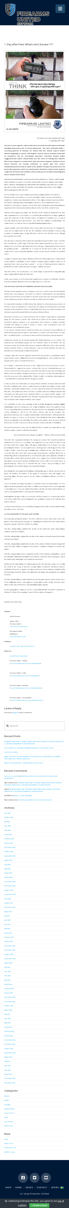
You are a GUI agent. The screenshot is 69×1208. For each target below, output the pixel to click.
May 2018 (7, 899)
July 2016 (7, 967)
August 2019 (8, 860)
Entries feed (8, 1143)
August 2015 (8, 1010)
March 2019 (8, 873)
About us (7, 1096)
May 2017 (7, 924)
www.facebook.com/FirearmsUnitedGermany (26, 700)
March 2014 (8, 1074)
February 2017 (9, 937)
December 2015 (9, 997)
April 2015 (7, 1023)
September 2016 (9, 959)
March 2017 (8, 933)
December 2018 (10, 881)
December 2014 (9, 1040)
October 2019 (8, 851)
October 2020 (8, 817)
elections (7, 1104)
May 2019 (7, 864)
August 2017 (8, 911)
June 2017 (7, 920)
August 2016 (8, 963)
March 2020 (8, 834)
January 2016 (8, 993)
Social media (8, 1126)
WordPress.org (9, 1152)
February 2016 (9, 988)
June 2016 (7, 971)
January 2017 (8, 941)
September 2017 (9, 907)
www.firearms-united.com (19, 626)
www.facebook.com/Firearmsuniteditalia (25, 676)
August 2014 (8, 1057)
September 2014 (10, 1053)
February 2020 (9, 839)
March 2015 (8, 1027)
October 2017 (8, 903)
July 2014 (7, 1061)
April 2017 (7, 928)
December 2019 (9, 847)
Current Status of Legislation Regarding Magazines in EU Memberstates (29, 748)
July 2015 (7, 1014)
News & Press (9, 1113)
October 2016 (8, 954)
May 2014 (7, 1070)
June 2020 (7, 826)
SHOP (8, 1187)
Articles (7, 1100)
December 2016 (9, 946)
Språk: (57, 1187)
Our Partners (8, 1121)
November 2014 (9, 1044)
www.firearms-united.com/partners (22, 646)
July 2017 (7, 916)
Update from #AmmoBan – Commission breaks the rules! (23, 763)
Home (18, 1187)
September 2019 (9, 856)
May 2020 (7, 830)
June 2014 (7, 1065)
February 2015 (9, 1031)
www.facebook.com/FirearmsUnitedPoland (25, 663)
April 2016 (7, 980)
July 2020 (7, 822)
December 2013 (9, 1078)
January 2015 (8, 1036)
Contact (42, 1187)
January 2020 (8, 843)
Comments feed (10, 1147)
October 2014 (8, 1048)
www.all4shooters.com (18, 636)
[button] (60, 8)
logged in (16, 712)
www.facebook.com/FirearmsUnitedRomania (26, 688)
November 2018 (9, 886)
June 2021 (7, 813)
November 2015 (9, 1001)
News (29, 1187)
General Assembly (10, 752)
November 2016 (9, 950)
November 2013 (9, 1083)
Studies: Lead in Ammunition (22, 795)
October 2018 (8, 890)
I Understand (39, 1205)
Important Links (9, 1109)
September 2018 (10, 894)
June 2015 (7, 1018)
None (6, 1117)
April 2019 (7, 869)
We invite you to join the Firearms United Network (34, 800)
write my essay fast (11, 776)
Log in (6, 1139)
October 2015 (8, 1006)
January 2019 (8, 877)
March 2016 (8, 984)
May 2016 (7, 976)
